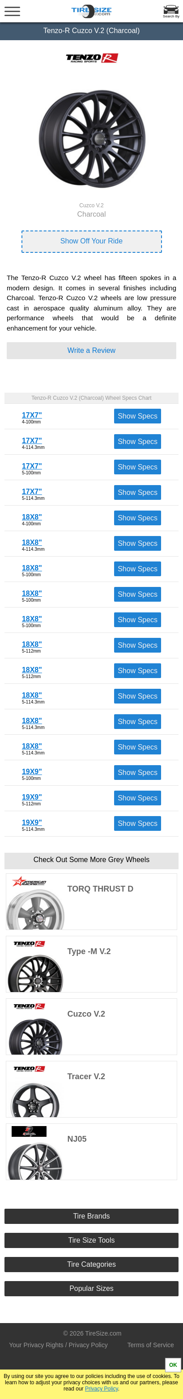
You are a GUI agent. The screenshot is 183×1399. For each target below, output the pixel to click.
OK (173, 1365)
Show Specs (137, 416)
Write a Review (91, 350)
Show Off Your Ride (91, 241)
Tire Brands (91, 1216)
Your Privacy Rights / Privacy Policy (58, 1345)
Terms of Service (151, 1345)
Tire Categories (91, 1264)
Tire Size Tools (91, 1240)
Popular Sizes (91, 1288)
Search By (171, 16)
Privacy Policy (101, 1389)
